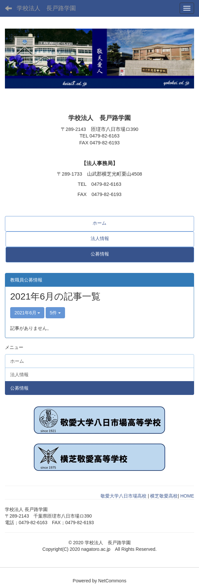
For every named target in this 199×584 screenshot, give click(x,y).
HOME (187, 496)
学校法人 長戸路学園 (46, 8)
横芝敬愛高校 (164, 496)
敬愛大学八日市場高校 (123, 496)
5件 (55, 312)
